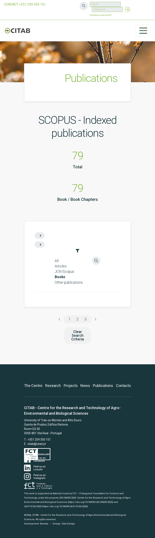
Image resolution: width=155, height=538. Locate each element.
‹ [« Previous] (59, 319)
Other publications (69, 282)
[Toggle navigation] (143, 31)
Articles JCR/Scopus (64, 269)
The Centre (33, 385)
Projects (71, 385)
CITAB (17, 30)
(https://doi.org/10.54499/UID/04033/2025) (90, 502)
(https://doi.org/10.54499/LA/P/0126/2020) (65, 506)
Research (53, 385)
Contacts (123, 385)
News (85, 385)
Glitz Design (68, 523)
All (57, 261)
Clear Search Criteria (77, 335)
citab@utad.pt (37, 443)
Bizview (44, 523)
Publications (103, 385)
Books (60, 277)
